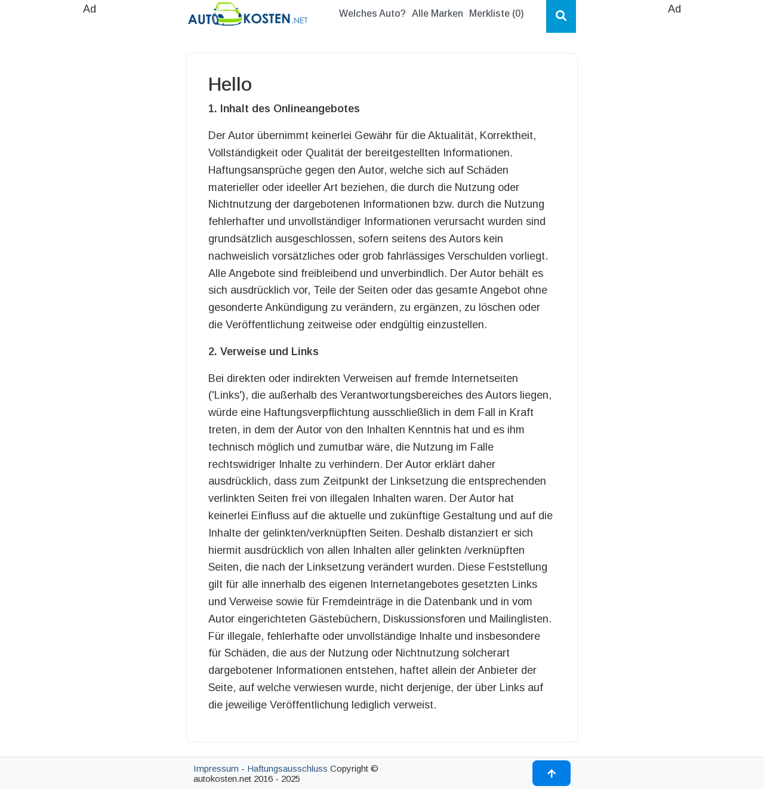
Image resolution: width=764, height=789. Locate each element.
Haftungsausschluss (287, 768)
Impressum (216, 768)
